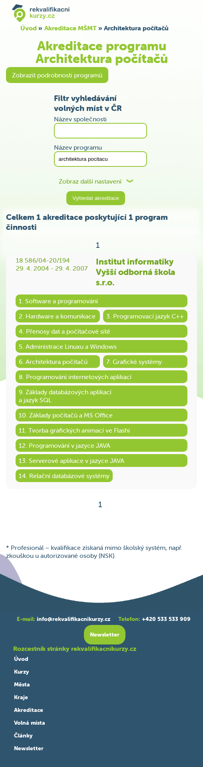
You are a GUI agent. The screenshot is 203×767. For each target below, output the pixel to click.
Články (23, 735)
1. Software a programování (58, 301)
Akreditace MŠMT (70, 28)
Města (22, 684)
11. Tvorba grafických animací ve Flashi (74, 430)
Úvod (28, 28)
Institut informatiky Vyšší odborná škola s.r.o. (135, 271)
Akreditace (28, 710)
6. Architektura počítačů (53, 362)
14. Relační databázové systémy (64, 476)
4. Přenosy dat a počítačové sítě (64, 331)
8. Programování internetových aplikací (75, 377)
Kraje (21, 697)
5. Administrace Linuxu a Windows (68, 346)
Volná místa (29, 722)
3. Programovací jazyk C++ (145, 316)
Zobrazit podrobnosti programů (57, 75)
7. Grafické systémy (134, 362)
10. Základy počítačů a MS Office (66, 415)
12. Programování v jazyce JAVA (64, 445)
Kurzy (21, 671)
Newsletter (29, 748)
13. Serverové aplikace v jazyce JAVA (71, 461)
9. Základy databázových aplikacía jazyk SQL (65, 396)
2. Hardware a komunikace (57, 316)
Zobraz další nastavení (90, 181)
